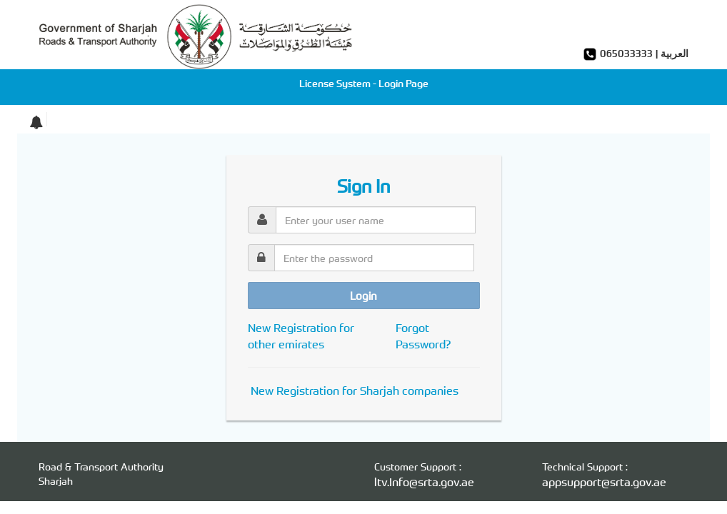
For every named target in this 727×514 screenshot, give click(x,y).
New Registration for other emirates (301, 336)
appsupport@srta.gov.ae (604, 482)
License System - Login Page (363, 83)
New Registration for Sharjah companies (354, 390)
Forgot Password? (423, 336)
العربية (674, 53)
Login (363, 295)
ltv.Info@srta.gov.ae (424, 482)
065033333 (626, 53)
